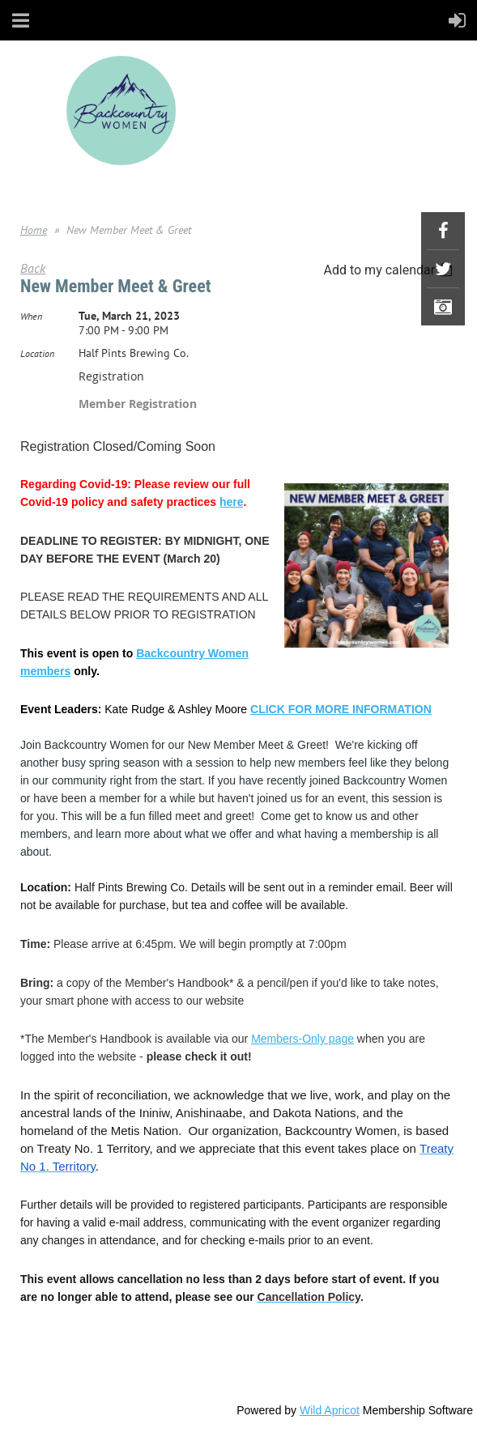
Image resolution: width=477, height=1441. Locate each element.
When (31, 316)
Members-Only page (302, 1038)
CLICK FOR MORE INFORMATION (341, 709)
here (231, 501)
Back (32, 268)
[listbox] (390, 270)
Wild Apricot (330, 1410)
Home (33, 230)
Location (37, 353)
